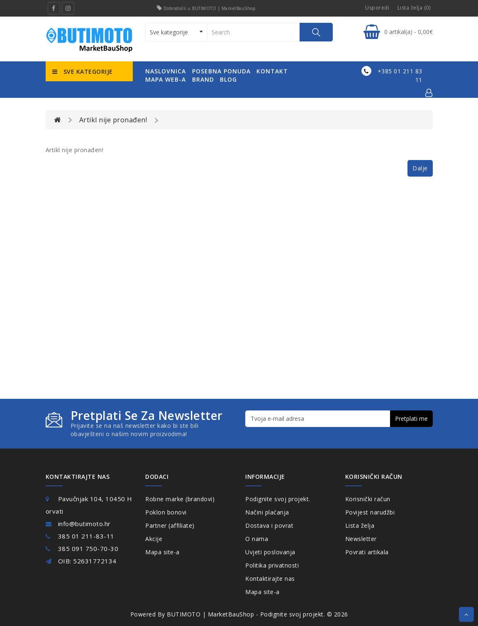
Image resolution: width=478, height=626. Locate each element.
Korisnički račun (367, 499)
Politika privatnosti (272, 565)
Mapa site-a (162, 552)
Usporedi (377, 7)
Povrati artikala (367, 552)
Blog (228, 79)
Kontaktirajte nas (270, 578)
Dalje (420, 168)
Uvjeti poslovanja (270, 552)
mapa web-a (165, 79)
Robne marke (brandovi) (180, 499)
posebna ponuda (221, 71)
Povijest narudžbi (370, 512)
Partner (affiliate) (170, 525)
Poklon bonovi (166, 512)
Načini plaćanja (267, 512)
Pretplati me (411, 418)
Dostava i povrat (269, 525)
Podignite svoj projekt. (277, 499)
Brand (203, 79)
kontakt (272, 71)
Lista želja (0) (414, 7)
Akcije (153, 539)
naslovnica (165, 71)
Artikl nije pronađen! (113, 119)
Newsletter (361, 539)
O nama (256, 539)
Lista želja (360, 525)
